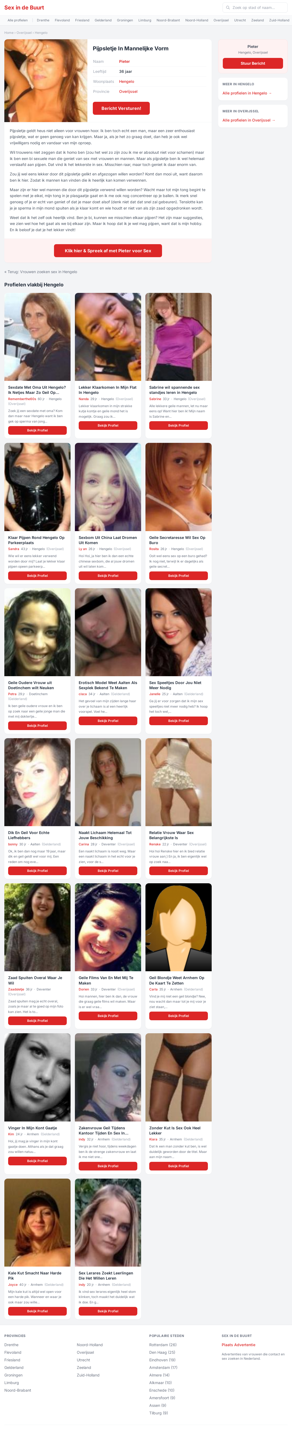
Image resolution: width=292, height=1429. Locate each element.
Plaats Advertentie (238, 1344)
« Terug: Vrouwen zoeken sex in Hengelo (40, 271)
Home (9, 33)
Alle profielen (18, 20)
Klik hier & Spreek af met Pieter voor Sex (108, 250)
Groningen (125, 20)
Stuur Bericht (253, 63)
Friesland (82, 20)
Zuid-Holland (279, 20)
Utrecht (240, 20)
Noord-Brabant (168, 20)
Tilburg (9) (158, 1413)
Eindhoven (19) (162, 1360)
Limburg (144, 20)
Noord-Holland (196, 20)
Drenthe (43, 20)
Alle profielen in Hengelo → (247, 93)
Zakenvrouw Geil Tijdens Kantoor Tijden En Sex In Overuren (102, 1133)
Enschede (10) (161, 1390)
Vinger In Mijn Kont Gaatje (32, 1128)
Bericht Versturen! (121, 108)
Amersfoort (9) (162, 1397)
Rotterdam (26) (163, 1344)
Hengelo (41, 33)
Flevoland (62, 20)
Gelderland (103, 20)
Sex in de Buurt (24, 7)
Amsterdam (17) (163, 1367)
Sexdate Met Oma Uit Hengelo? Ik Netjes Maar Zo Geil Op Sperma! (37, 392)
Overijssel (221, 20)
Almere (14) (159, 1375)
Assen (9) (157, 1405)
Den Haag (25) (162, 1352)
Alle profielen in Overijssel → (249, 120)
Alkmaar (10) (160, 1382)
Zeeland (257, 20)
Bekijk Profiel (37, 430)
